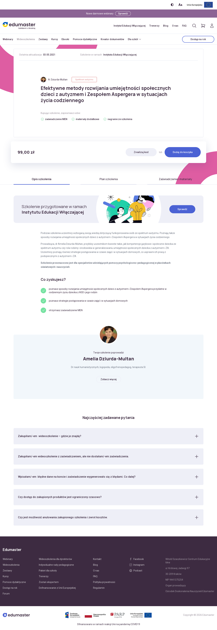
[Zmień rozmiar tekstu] (180, 4)
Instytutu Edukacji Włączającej (120, 54)
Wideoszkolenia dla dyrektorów (55, 559)
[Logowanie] (212, 25)
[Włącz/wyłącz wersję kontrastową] (172, 4)
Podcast (135, 570)
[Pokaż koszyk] (203, 25)
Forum (6, 593)
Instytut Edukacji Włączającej (130, 25)
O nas (175, 25)
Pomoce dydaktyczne (85, 39)
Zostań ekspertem (49, 582)
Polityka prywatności (104, 582)
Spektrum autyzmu (84, 79)
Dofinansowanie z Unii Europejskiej (57, 587)
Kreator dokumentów (112, 39)
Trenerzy (154, 25)
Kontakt (97, 559)
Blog (165, 25)
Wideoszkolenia (26, 39)
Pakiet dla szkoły (48, 570)
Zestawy (43, 39)
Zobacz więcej (109, 379)
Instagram (136, 564)
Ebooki (65, 39)
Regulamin (99, 587)
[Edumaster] (19, 25)
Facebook (136, 559)
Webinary (8, 39)
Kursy (54, 39)
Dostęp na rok (198, 39)
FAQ (184, 25)
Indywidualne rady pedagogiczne (56, 564)
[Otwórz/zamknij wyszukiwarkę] (194, 25)
